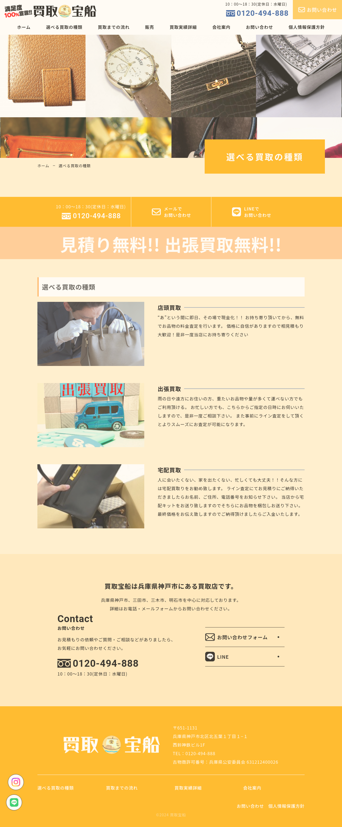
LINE (217, 656)
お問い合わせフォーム (236, 637)
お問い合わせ (317, 10)
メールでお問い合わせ (171, 211)
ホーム (24, 27)
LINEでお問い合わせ (251, 211)
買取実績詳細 (183, 27)
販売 (149, 27)
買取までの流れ (114, 27)
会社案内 (221, 27)
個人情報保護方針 (307, 27)
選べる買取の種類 (64, 27)
